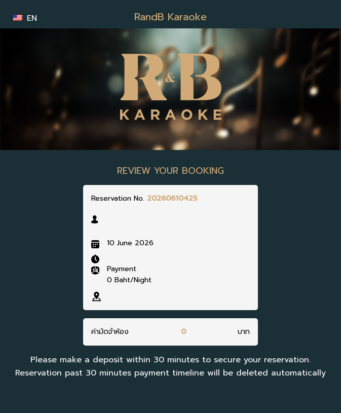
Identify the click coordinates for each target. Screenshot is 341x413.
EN (25, 18)
